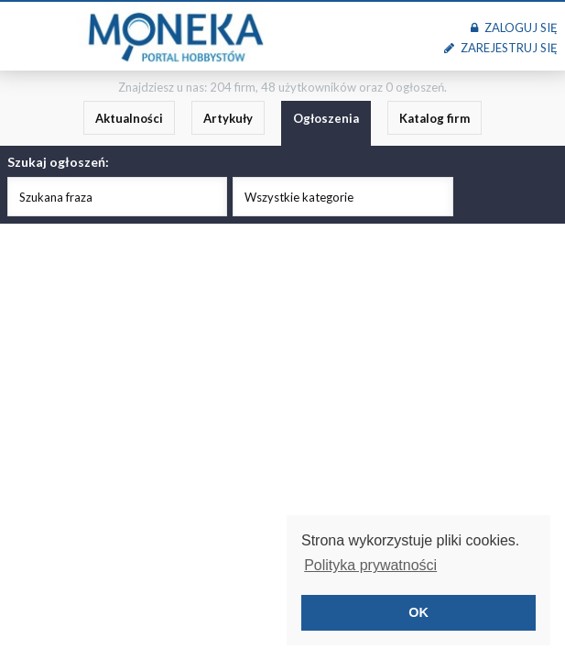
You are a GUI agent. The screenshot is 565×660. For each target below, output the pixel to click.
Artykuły (228, 118)
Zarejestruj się (501, 47)
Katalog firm (434, 118)
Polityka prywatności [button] (370, 565)
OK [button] (418, 612)
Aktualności (129, 118)
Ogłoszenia (326, 118)
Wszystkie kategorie (298, 197)
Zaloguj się (514, 27)
